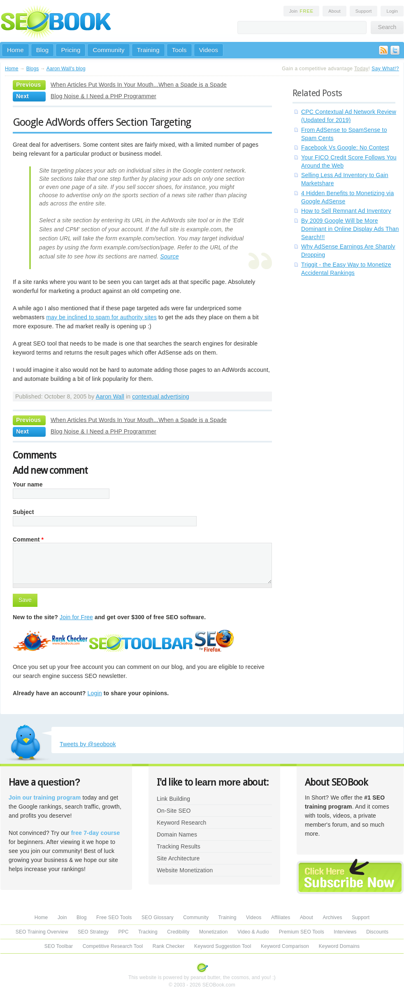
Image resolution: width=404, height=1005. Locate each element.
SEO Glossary (158, 917)
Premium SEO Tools (301, 932)
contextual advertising (160, 396)
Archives (332, 917)
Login (392, 11)
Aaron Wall (110, 396)
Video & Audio (253, 932)
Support (363, 11)
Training (148, 49)
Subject (23, 512)
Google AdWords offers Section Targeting (102, 122)
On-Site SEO (173, 810)
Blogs (32, 68)
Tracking (148, 932)
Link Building (173, 798)
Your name (28, 484)
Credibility (178, 932)
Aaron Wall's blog (66, 68)
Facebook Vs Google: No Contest (345, 147)
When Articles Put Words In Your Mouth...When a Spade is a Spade (139, 84)
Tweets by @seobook (88, 744)
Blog (42, 49)
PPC (123, 932)
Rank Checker (169, 946)
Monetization (213, 932)
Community (108, 49)
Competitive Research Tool (113, 946)
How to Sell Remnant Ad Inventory (346, 210)
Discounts (377, 932)
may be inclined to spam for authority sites (101, 317)
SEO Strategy (93, 932)
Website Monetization (185, 870)
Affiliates (280, 917)
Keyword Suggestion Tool (222, 946)
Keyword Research (182, 822)
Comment (28, 539)
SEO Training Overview (42, 932)
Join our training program (45, 797)
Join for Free (76, 617)
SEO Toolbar (58, 946)
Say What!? (385, 68)
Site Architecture (178, 858)
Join (301, 11)
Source (169, 256)
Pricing (70, 49)
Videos (208, 49)
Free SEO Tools (114, 917)
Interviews (345, 932)
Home (15, 49)
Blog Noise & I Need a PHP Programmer (103, 96)
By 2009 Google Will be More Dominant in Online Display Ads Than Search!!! (350, 228)
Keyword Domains (339, 946)
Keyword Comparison (285, 946)
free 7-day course (95, 833)
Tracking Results (178, 846)
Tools (179, 49)
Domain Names (177, 834)
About (334, 11)
